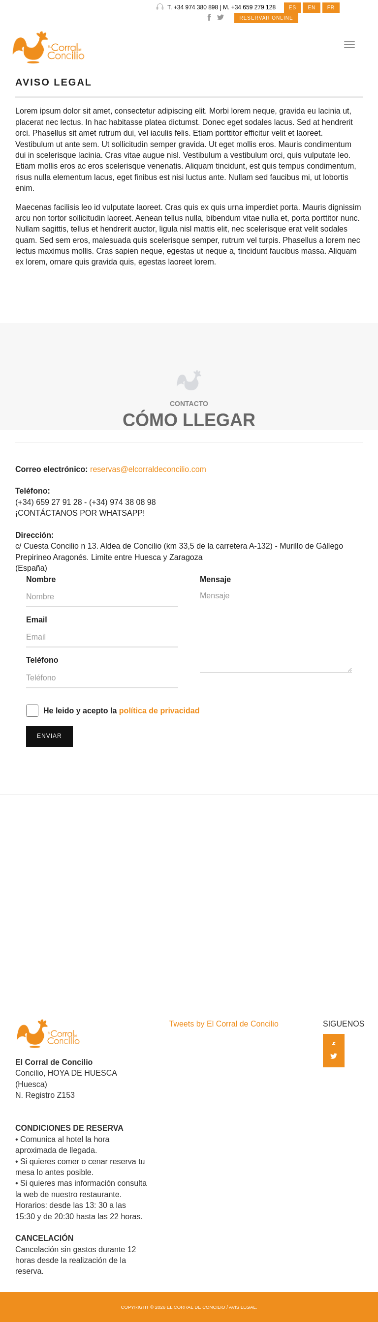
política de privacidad (159, 710)
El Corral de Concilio (196, 1307)
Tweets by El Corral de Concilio (224, 1024)
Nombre (41, 579)
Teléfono (42, 660)
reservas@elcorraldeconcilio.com (148, 469)
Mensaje (215, 579)
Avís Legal (242, 1307)
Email (36, 620)
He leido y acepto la (121, 710)
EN (311, 7)
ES (292, 7)
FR (331, 7)
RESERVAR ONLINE (266, 18)
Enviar (49, 736)
